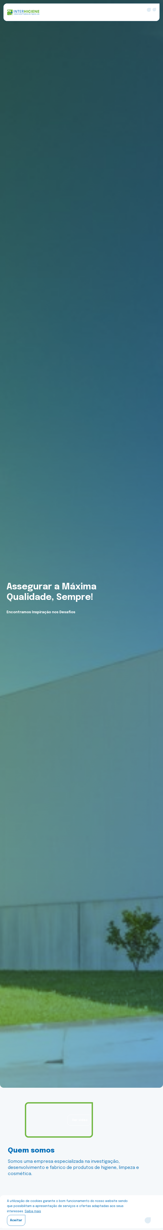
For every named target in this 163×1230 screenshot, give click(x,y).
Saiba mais (33, 1211)
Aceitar (16, 1220)
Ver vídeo (80, 1120)
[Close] (148, 1220)
